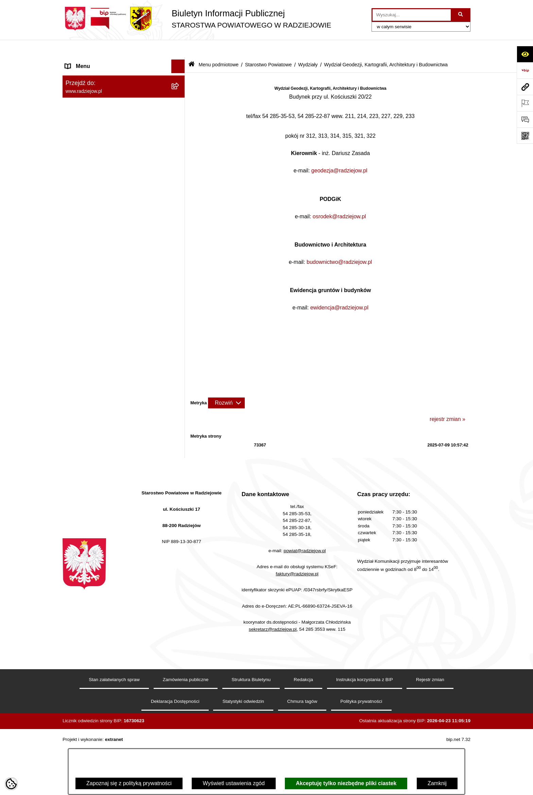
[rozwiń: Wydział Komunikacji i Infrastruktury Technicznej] (179, 407)
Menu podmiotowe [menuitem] (87, 62)
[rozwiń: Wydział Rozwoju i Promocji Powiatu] (179, 478)
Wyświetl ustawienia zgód (233, 783)
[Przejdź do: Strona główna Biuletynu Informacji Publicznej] (191, 47)
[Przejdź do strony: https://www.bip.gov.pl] (525, 70)
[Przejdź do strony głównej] (197, 19)
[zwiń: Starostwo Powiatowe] (179, 116)
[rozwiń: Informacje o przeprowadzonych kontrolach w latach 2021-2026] (179, 653)
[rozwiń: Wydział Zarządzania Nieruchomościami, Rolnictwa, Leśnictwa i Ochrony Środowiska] (179, 504)
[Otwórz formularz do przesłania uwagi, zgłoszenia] (525, 119)
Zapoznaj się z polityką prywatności (129, 783)
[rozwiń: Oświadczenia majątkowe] (179, 733)
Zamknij (437, 783)
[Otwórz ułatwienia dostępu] (525, 54)
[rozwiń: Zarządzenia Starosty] (179, 679)
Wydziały (307, 47)
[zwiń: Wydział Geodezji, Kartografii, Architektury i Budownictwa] (179, 242)
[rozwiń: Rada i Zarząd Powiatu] (179, 98)
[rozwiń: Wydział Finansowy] (179, 538)
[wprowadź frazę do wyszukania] (412, 15)
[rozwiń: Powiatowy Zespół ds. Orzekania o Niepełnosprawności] (179, 556)
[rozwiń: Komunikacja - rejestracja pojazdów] (179, 434)
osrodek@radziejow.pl (339, 199)
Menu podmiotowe (219, 47)
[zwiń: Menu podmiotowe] (179, 62)
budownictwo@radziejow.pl (339, 244)
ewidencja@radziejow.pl (339, 290)
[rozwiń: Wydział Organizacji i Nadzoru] (179, 460)
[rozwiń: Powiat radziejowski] (179, 80)
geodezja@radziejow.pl (339, 153)
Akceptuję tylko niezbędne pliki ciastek (346, 783)
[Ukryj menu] (178, 49)
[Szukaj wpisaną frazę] (461, 15)
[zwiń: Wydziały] (179, 224)
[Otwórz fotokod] (525, 136)
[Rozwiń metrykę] (226, 385)
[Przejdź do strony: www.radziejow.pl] (525, 87)
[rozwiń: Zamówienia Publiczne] (179, 635)
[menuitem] (124, 80)
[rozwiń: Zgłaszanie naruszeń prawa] (179, 697)
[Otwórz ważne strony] (525, 103)
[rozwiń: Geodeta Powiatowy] (179, 337)
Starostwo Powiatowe (268, 47)
